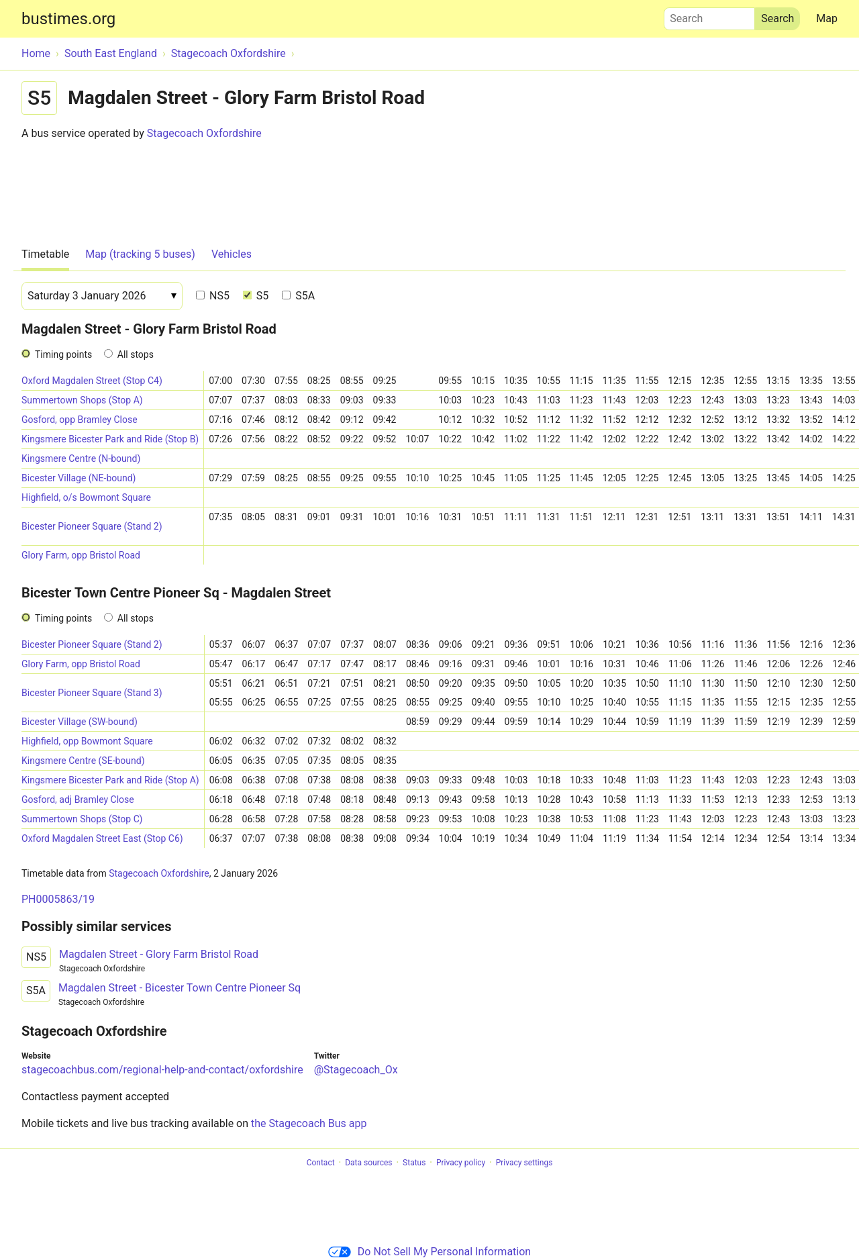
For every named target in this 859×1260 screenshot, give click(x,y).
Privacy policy (460, 1162)
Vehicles (231, 254)
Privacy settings (524, 1162)
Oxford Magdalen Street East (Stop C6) (102, 838)
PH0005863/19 (58, 899)
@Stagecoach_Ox (356, 1069)
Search (709, 15)
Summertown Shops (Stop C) (82, 819)
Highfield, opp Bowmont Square (87, 741)
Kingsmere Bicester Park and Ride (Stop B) (110, 439)
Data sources (368, 1162)
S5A (298, 295)
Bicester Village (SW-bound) (79, 721)
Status (414, 1162)
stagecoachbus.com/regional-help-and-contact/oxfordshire (162, 1069)
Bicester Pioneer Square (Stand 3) (91, 692)
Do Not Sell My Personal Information (429, 1251)
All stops (135, 354)
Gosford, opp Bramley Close (79, 419)
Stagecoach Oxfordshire (204, 133)
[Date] (102, 296)
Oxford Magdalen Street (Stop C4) (91, 380)
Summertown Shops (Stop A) (82, 400)
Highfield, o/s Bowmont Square (86, 497)
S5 (255, 295)
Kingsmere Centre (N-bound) (80, 458)
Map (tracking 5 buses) (140, 254)
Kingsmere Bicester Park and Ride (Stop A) (110, 780)
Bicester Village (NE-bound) (78, 478)
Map (827, 18)
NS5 (213, 295)
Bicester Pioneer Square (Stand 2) (91, 526)
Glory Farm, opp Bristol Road (80, 555)
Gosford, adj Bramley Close (77, 799)
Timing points (63, 354)
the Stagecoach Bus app (308, 1123)
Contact (321, 1162)
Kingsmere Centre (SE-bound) (83, 760)
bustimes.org (68, 18)
